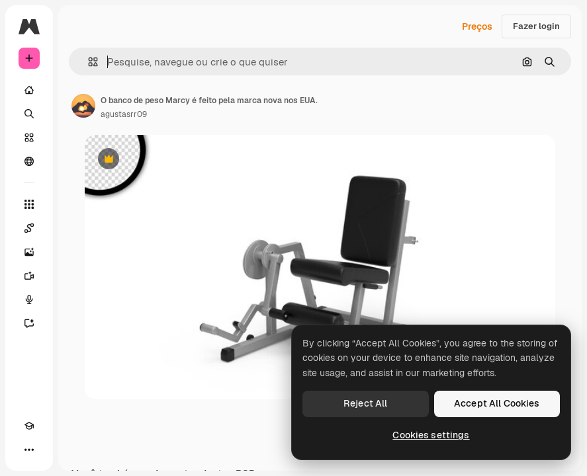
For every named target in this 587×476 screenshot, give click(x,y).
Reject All (365, 403)
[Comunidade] (29, 161)
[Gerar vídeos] (29, 275)
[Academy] (29, 425)
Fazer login (536, 26)
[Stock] (29, 137)
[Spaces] (29, 228)
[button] (87, 62)
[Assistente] (29, 323)
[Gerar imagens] (29, 251)
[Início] (29, 89)
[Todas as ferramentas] (29, 204)
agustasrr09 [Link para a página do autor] (124, 114)
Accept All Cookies (497, 403)
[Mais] (29, 449)
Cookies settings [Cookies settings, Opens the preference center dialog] (430, 435)
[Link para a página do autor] (83, 106)
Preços (477, 26)
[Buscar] (29, 113)
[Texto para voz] (29, 299)
